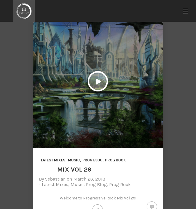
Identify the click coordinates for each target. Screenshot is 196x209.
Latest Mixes (53, 160)
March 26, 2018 (89, 179)
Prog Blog (92, 160)
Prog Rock (115, 160)
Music (74, 160)
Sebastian (55, 179)
